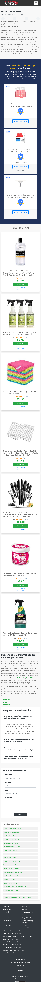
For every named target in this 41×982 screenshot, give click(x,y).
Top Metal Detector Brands (11, 865)
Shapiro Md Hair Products (10, 890)
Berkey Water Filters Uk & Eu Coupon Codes (17, 936)
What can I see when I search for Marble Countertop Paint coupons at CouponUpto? (19, 749)
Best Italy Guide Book (9, 836)
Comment (6, 705)
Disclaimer (20, 971)
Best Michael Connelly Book (11, 847)
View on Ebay (20, 289)
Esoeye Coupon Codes (10, 939)
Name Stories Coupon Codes (12, 947)
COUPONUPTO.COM (23, 976)
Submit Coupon (20, 968)
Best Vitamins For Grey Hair (11, 854)
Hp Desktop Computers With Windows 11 (15, 887)
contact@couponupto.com (20, 962)
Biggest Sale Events (28, 918)
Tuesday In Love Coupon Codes (13, 950)
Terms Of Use (7, 921)
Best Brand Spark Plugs (10, 894)
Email (6, 790)
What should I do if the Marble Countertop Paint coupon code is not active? (18, 757)
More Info (20, 284)
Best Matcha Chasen (9, 879)
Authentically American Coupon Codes (16, 931)
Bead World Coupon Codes (12, 934)
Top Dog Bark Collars (9, 857)
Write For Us (20, 965)
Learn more (7, 700)
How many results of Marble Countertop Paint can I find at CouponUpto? (18, 717)
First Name (8, 775)
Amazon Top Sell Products (11, 839)
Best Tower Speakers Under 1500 (12, 872)
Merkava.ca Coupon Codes (12, 945)
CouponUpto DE (8, 928)
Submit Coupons (27, 912)
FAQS (5, 702)
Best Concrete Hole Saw (10, 850)
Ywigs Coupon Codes (10, 953)
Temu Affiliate (26, 928)
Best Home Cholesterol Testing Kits (13, 876)
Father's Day (21, 678)
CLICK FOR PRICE (20, 121)
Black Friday (30, 678)
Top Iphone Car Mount (10, 883)
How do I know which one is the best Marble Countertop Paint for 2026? (19, 741)
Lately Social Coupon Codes (12, 942)
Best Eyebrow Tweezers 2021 (11, 832)
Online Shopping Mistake (27, 921)
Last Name (8, 782)
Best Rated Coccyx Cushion (11, 861)
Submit (20, 814)
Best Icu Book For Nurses (10, 843)
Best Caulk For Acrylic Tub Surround (13, 828)
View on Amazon (20, 287)
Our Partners (7, 925)
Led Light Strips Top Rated (11, 868)
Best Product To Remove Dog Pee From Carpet (17, 897)
